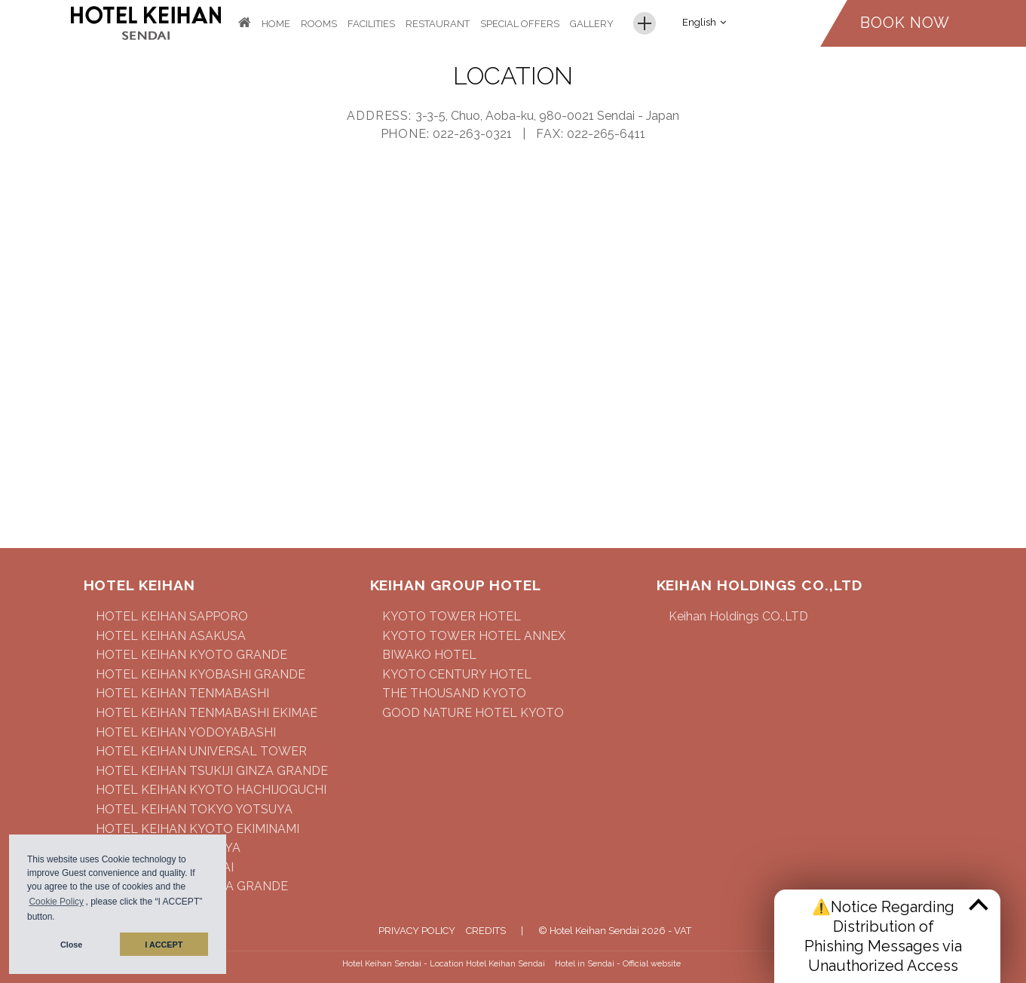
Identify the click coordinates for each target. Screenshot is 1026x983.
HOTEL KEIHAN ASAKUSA (171, 636)
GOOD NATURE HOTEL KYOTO (473, 713)
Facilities (371, 23)
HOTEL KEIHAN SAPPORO (172, 616)
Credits (486, 930)
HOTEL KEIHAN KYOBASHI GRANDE (200, 674)
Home (276, 23)
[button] (59, 918)
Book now (905, 23)
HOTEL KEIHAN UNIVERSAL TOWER (201, 751)
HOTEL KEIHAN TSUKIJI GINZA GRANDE (212, 771)
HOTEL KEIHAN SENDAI (165, 867)
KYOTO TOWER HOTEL (451, 616)
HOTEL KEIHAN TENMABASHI (182, 693)
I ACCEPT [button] (163, 944)
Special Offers (519, 23)
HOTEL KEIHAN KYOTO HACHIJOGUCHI (211, 789)
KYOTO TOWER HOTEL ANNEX (473, 636)
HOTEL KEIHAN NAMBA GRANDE (192, 886)
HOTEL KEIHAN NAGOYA (168, 848)
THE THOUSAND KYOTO (454, 693)
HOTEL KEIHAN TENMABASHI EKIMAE (206, 713)
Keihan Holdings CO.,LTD (738, 616)
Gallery (592, 23)
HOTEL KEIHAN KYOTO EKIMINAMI (197, 829)
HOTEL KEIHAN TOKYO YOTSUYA (194, 809)
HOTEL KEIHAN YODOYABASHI (186, 732)
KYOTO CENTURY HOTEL (456, 674)
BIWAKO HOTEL (429, 655)
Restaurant (438, 23)
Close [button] (71, 944)
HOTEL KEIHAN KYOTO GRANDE (191, 655)
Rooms (319, 23)
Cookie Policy (56, 901)
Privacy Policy (416, 930)
